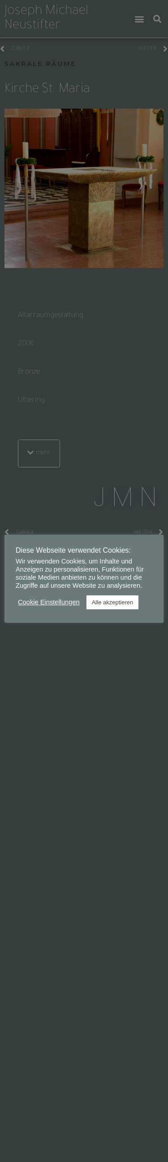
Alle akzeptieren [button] (113, 602)
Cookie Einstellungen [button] (49, 602)
